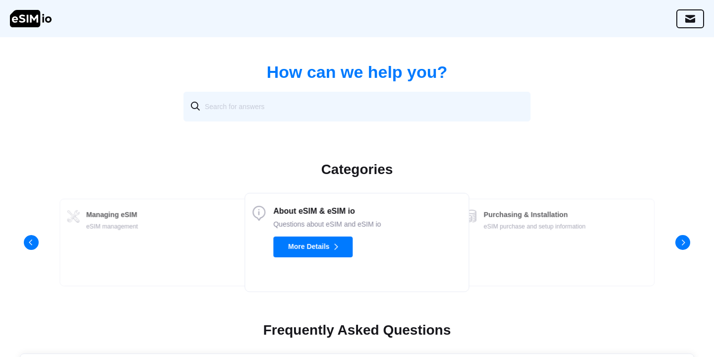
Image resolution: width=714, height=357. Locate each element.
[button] (31, 242)
